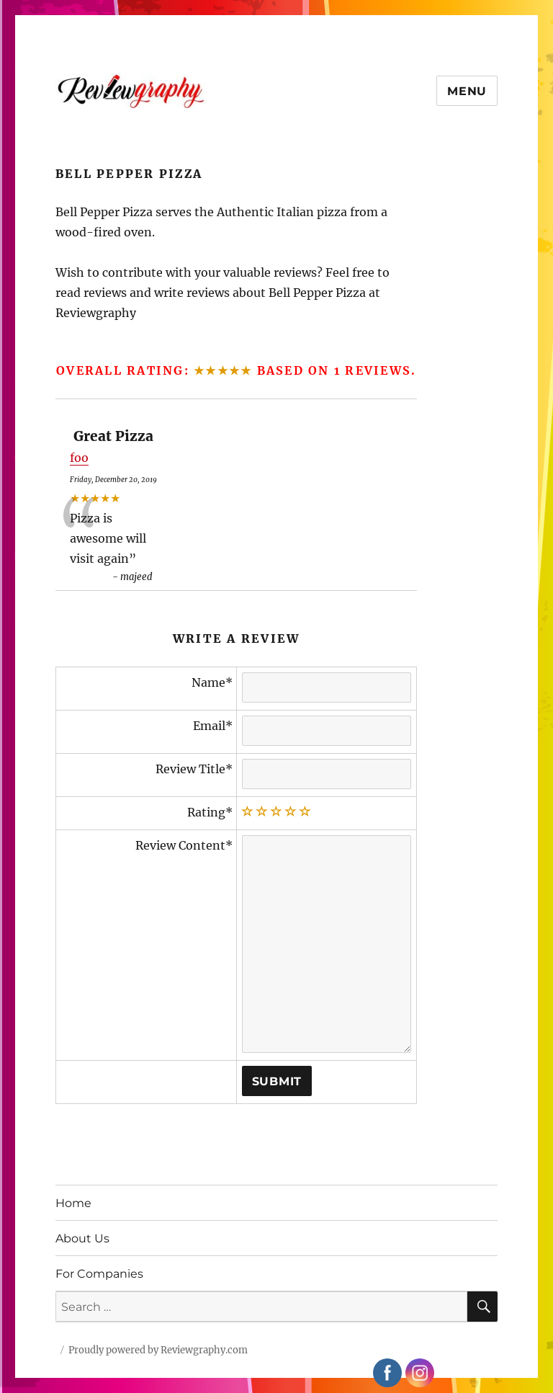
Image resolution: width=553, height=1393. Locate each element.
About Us (82, 1238)
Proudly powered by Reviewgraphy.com (158, 1350)
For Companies (99, 1274)
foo (79, 457)
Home (73, 1203)
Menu (467, 91)
